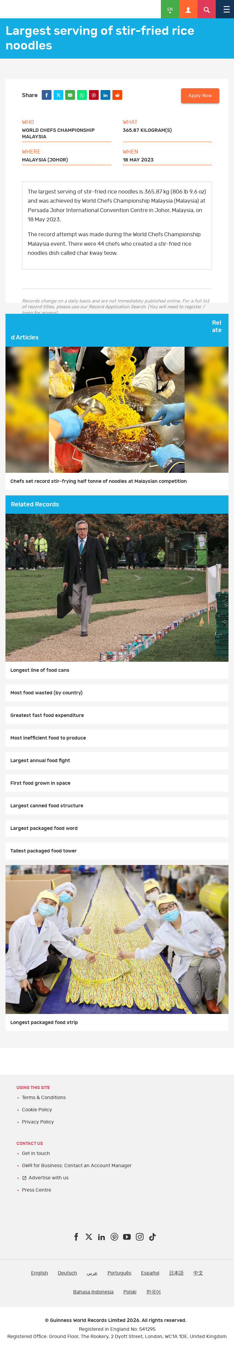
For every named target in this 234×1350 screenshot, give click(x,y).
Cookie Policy (37, 1109)
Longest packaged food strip (44, 1022)
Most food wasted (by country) (46, 692)
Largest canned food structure (46, 805)
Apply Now (200, 95)
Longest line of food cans (39, 670)
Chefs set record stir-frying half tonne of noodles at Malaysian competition (98, 481)
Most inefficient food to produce (48, 738)
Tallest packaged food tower (43, 851)
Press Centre (36, 1190)
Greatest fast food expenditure (47, 715)
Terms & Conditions (44, 1097)
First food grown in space (40, 783)
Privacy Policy (38, 1122)
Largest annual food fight (40, 760)
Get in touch (36, 1153)
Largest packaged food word (44, 828)
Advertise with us (49, 1177)
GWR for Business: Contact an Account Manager (77, 1165)
